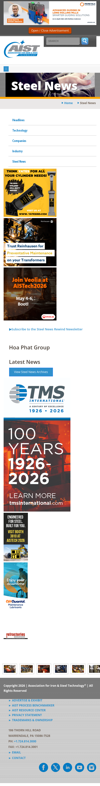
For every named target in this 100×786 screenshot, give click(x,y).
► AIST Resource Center (27, 710)
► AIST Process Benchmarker (31, 705)
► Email (14, 752)
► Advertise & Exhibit (25, 700)
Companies (19, 141)
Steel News (19, 161)
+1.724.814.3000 (25, 741)
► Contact (17, 758)
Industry (17, 151)
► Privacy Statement (25, 715)
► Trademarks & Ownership (30, 720)
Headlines (18, 120)
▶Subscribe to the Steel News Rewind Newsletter (46, 329)
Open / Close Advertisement (50, 30)
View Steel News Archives (31, 372)
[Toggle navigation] (6, 69)
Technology (19, 130)
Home (68, 103)
